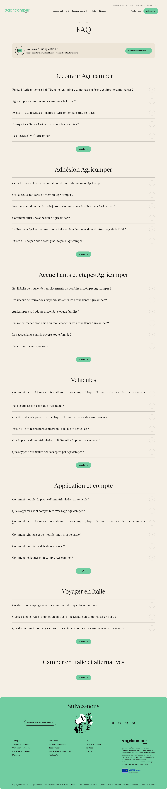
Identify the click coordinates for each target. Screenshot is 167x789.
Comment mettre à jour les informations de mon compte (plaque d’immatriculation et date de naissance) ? (78, 396)
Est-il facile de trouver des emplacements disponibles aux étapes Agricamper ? (61, 291)
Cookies (135, 785)
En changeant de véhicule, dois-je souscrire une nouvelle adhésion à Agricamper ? (64, 209)
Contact (89, 748)
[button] (156, 5)
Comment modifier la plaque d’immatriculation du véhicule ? (51, 502)
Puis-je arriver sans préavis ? (30, 348)
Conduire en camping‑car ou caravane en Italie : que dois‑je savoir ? (54, 607)
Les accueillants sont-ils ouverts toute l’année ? (41, 337)
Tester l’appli (136, 11)
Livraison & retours (93, 744)
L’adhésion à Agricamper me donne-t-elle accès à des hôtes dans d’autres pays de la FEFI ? (69, 232)
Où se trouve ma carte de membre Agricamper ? (42, 197)
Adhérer (149, 11)
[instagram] (120, 723)
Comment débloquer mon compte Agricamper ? (42, 560)
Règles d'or (54, 755)
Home (80, 23)
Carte (93, 11)
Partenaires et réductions (60, 751)
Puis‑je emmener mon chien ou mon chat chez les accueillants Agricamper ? (60, 325)
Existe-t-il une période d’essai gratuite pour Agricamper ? (48, 243)
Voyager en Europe (120, 5)
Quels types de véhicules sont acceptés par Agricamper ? (48, 454)
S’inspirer (103, 11)
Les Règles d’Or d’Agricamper (31, 138)
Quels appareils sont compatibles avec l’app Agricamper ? (48, 513)
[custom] (112, 723)
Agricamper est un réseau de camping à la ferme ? (44, 103)
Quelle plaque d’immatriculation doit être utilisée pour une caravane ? (56, 443)
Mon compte (140, 5)
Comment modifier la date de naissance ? (38, 548)
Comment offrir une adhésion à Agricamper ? (41, 220)
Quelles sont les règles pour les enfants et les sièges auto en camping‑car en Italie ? (64, 619)
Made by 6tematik (148, 785)
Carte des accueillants (21, 751)
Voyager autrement (61, 11)
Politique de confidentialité (118, 785)
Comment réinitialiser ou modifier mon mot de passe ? (47, 537)
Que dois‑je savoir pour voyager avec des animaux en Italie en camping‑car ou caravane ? (68, 630)
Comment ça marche (80, 11)
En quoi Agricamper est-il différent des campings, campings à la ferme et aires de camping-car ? (72, 92)
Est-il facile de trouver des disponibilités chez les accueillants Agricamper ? (59, 302)
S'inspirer (16, 755)
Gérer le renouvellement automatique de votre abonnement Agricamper (57, 186)
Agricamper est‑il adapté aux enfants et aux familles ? (46, 314)
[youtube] (134, 723)
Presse (88, 751)
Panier (149, 5)
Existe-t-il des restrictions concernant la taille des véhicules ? (50, 431)
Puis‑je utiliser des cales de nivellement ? (38, 408)
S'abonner (53, 740)
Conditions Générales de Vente (92, 785)
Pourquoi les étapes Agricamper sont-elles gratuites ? (45, 126)
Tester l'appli (54, 748)
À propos (16, 740)
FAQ (131, 5)
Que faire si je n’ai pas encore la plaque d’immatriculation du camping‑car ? (59, 420)
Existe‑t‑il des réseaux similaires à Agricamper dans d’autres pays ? (54, 115)
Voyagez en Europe (57, 744)
